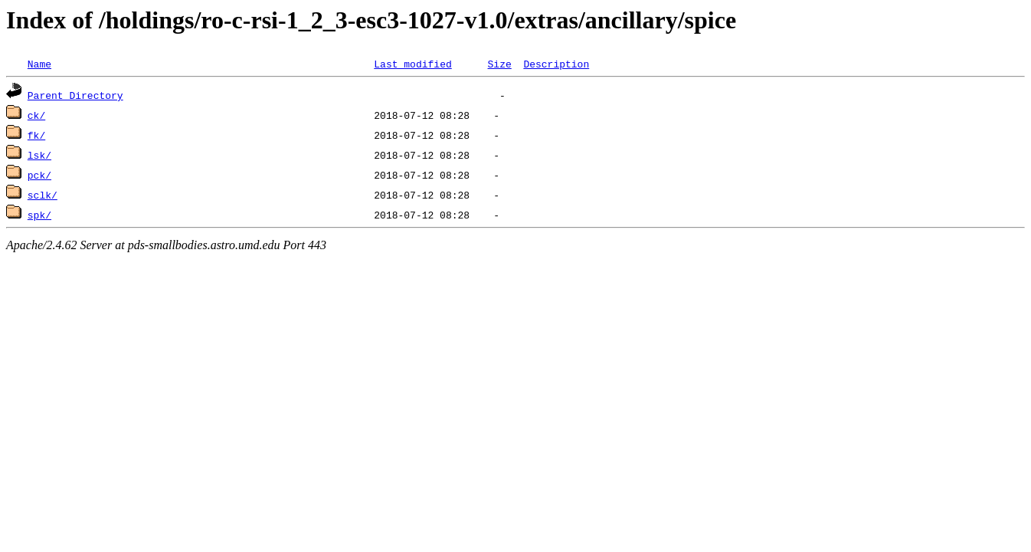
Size (499, 64)
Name (39, 64)
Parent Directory (75, 95)
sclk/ (42, 195)
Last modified (412, 64)
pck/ (39, 175)
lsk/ (39, 155)
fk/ (36, 135)
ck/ (36, 115)
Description (556, 64)
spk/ (39, 215)
